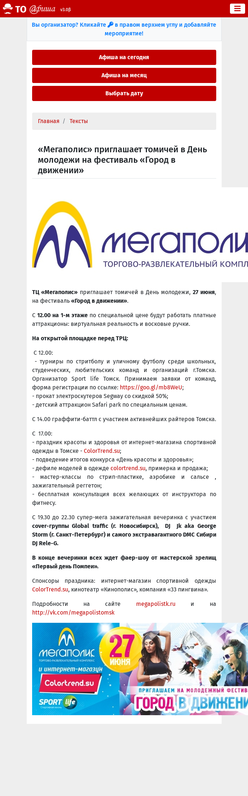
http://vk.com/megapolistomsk (73, 612)
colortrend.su (127, 468)
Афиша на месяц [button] (124, 75)
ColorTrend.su (102, 450)
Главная (49, 121)
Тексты (79, 121)
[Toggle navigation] (237, 9)
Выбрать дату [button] (124, 93)
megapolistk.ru (155, 603)
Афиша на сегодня (124, 57)
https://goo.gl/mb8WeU (151, 387)
